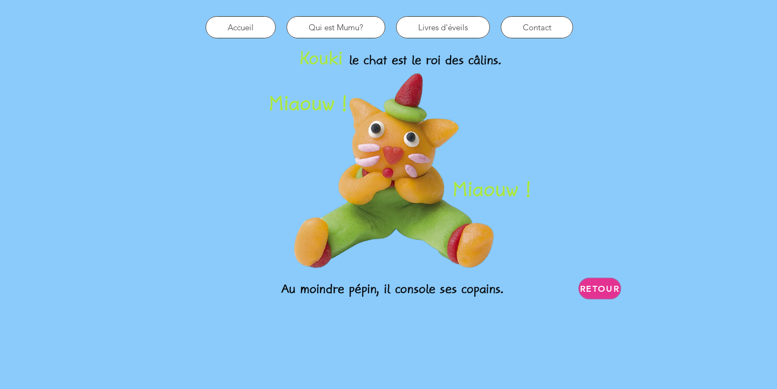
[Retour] (599, 288)
